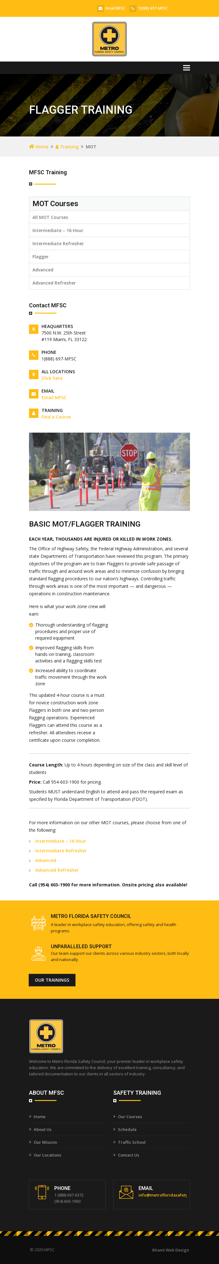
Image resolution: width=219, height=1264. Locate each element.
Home (38, 147)
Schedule (127, 1129)
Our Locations (47, 1155)
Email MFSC (115, 8)
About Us (42, 1129)
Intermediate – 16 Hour (57, 230)
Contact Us (128, 1155)
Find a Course (56, 417)
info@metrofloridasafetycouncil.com (175, 1195)
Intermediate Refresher (58, 243)
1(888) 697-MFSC (153, 8)
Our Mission (45, 1142)
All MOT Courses (50, 217)
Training (67, 147)
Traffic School (132, 1142)
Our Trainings (52, 980)
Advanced (42, 270)
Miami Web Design (170, 1250)
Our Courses (130, 1116)
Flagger (40, 257)
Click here (51, 378)
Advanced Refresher (54, 283)
